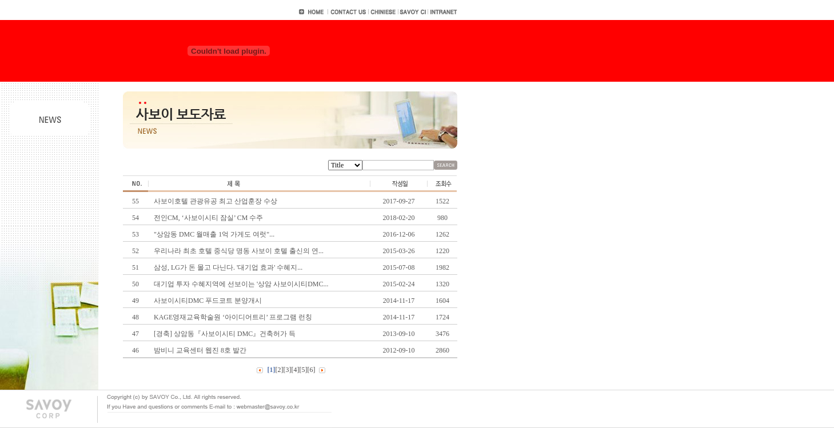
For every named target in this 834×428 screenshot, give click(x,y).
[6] (312, 370)
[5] (304, 370)
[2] (280, 370)
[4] (296, 370)
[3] (288, 370)
